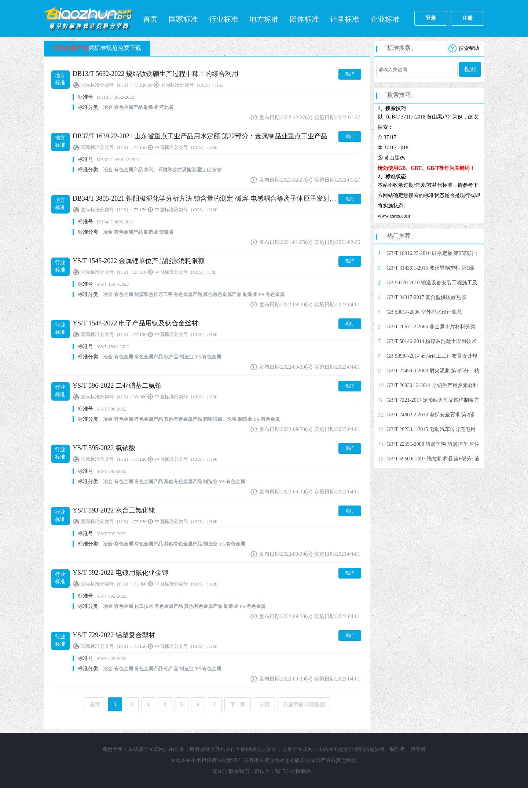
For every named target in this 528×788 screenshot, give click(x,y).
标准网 (88, 18)
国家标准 (183, 19)
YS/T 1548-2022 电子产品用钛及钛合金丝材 (135, 323)
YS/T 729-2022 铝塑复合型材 (114, 635)
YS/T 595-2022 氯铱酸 (104, 448)
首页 (150, 19)
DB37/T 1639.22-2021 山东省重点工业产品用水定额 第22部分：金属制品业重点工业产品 (200, 136)
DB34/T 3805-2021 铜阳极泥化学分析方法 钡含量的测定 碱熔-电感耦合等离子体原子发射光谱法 (211, 198)
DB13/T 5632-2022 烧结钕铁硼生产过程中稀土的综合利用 (155, 73)
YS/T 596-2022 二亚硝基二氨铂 (117, 385)
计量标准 (344, 19)
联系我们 (239, 771)
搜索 (470, 69)
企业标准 (385, 19)
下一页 (237, 704)
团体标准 (304, 19)
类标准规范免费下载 (97, 48)
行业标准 (223, 19)
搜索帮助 (469, 48)
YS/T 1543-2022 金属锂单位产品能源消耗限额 (139, 261)
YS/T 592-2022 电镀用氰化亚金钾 (120, 572)
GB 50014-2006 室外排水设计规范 (424, 312)
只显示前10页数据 (304, 704)
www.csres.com (394, 216)
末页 (264, 704)
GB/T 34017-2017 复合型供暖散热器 (426, 297)
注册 (467, 18)
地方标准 (264, 19)
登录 (431, 18)
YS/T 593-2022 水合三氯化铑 (114, 510)
